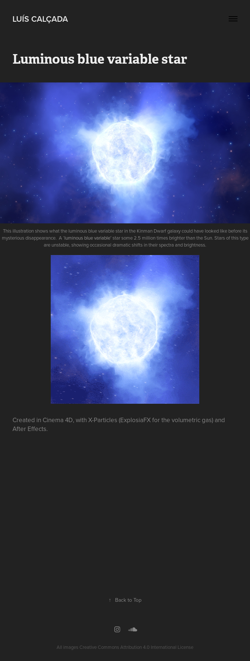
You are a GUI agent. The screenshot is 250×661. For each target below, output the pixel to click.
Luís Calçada (40, 19)
